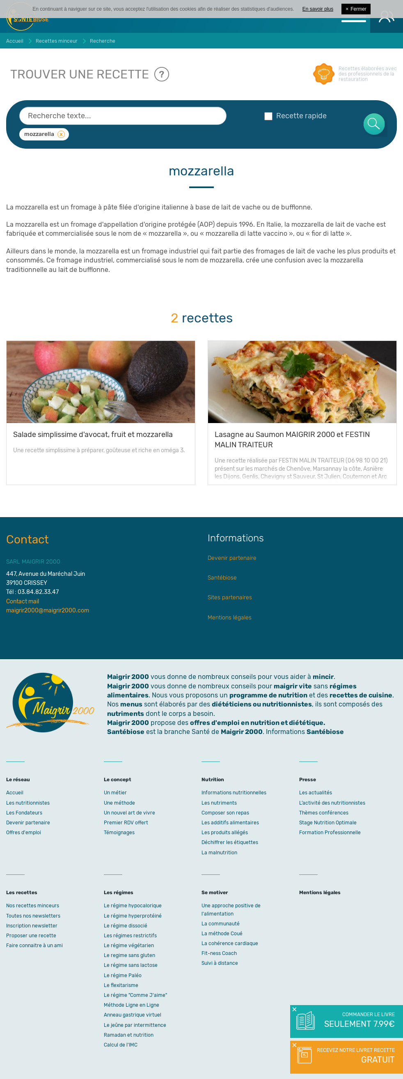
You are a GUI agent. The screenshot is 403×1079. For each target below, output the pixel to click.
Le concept (117, 779)
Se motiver (215, 892)
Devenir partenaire (232, 557)
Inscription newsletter (31, 926)
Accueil (14, 793)
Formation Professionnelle (330, 832)
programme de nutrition (268, 695)
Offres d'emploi (23, 832)
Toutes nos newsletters (33, 916)
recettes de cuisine (361, 695)
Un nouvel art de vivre (129, 813)
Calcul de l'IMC (120, 1045)
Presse (307, 779)
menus (131, 704)
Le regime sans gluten (129, 955)
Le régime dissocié (125, 926)
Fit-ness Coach (219, 953)
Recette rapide (295, 115)
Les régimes (118, 892)
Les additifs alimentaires (230, 823)
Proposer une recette (31, 936)
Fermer (356, 9)
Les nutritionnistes (28, 803)
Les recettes (21, 892)
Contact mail (22, 601)
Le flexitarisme (121, 985)
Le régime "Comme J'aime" (135, 995)
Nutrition (213, 779)
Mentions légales (230, 617)
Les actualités (315, 793)
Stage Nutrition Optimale (328, 823)
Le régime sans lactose (131, 965)
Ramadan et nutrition (128, 1035)
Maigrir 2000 (128, 686)
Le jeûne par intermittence (135, 1025)
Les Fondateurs (24, 813)
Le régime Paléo (123, 975)
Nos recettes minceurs (32, 906)
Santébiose (222, 577)
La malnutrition (219, 853)
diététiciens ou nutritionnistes (262, 704)
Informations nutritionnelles (234, 793)
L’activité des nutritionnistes (332, 803)
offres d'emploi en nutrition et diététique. (257, 723)
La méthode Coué (222, 933)
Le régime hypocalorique (133, 906)
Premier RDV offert (126, 823)
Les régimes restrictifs (130, 936)
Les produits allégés (225, 832)
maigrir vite (293, 686)
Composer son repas (225, 813)
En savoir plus (317, 9)
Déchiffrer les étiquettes (230, 842)
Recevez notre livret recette (355, 1056)
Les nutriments (219, 803)
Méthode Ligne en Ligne (131, 1005)
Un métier (115, 793)
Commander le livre (359, 1021)
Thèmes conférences (323, 813)
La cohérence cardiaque (230, 943)
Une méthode (119, 803)
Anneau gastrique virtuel (132, 1015)
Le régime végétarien (129, 945)
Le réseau (18, 779)
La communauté (221, 924)
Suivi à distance (220, 963)
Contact (27, 539)
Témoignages (119, 832)
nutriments (125, 714)
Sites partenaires (230, 597)
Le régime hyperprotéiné (133, 916)
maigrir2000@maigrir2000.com (47, 610)
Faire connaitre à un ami (34, 945)
